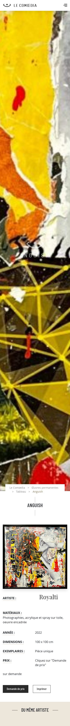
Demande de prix (15, 688)
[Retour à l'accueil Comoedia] (36, 5)
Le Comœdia (17, 487)
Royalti (48, 597)
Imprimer (42, 688)
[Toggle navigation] (65, 6)
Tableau (21, 491)
